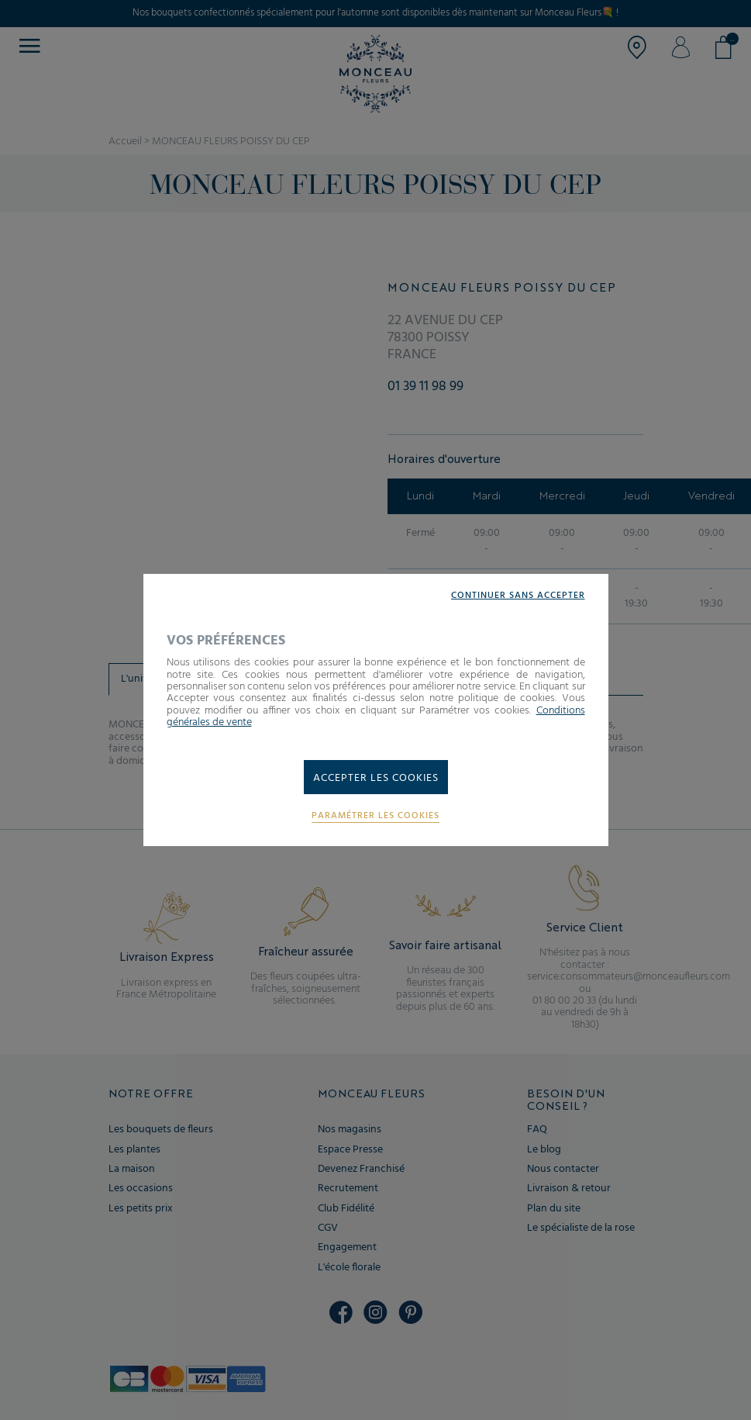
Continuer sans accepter (518, 596)
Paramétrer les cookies (375, 816)
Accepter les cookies (376, 778)
